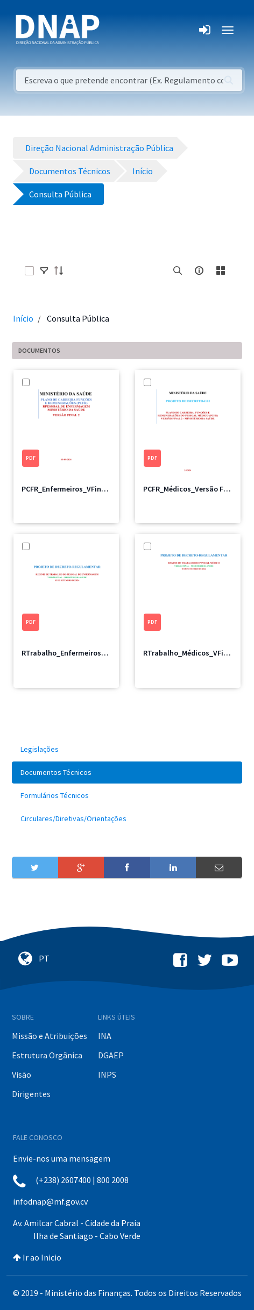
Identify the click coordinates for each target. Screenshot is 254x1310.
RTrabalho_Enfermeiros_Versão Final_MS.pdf (98, 653)
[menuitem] (127, 749)
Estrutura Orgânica (47, 1055)
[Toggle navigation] (115, 30)
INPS (107, 1074)
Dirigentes (31, 1093)
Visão (21, 1074)
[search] (177, 270)
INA (104, 1035)
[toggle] (44, 270)
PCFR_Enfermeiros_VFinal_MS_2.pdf (82, 489)
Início (23, 318)
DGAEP (111, 1055)
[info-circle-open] (199, 270)
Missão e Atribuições (49, 1035)
